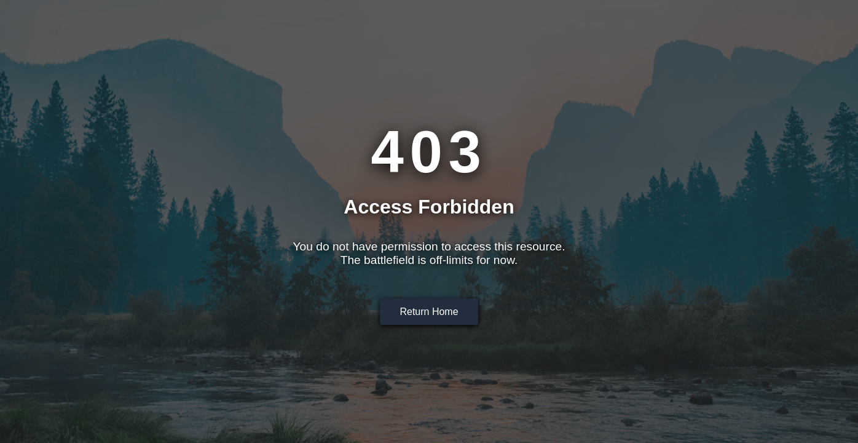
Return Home (428, 311)
